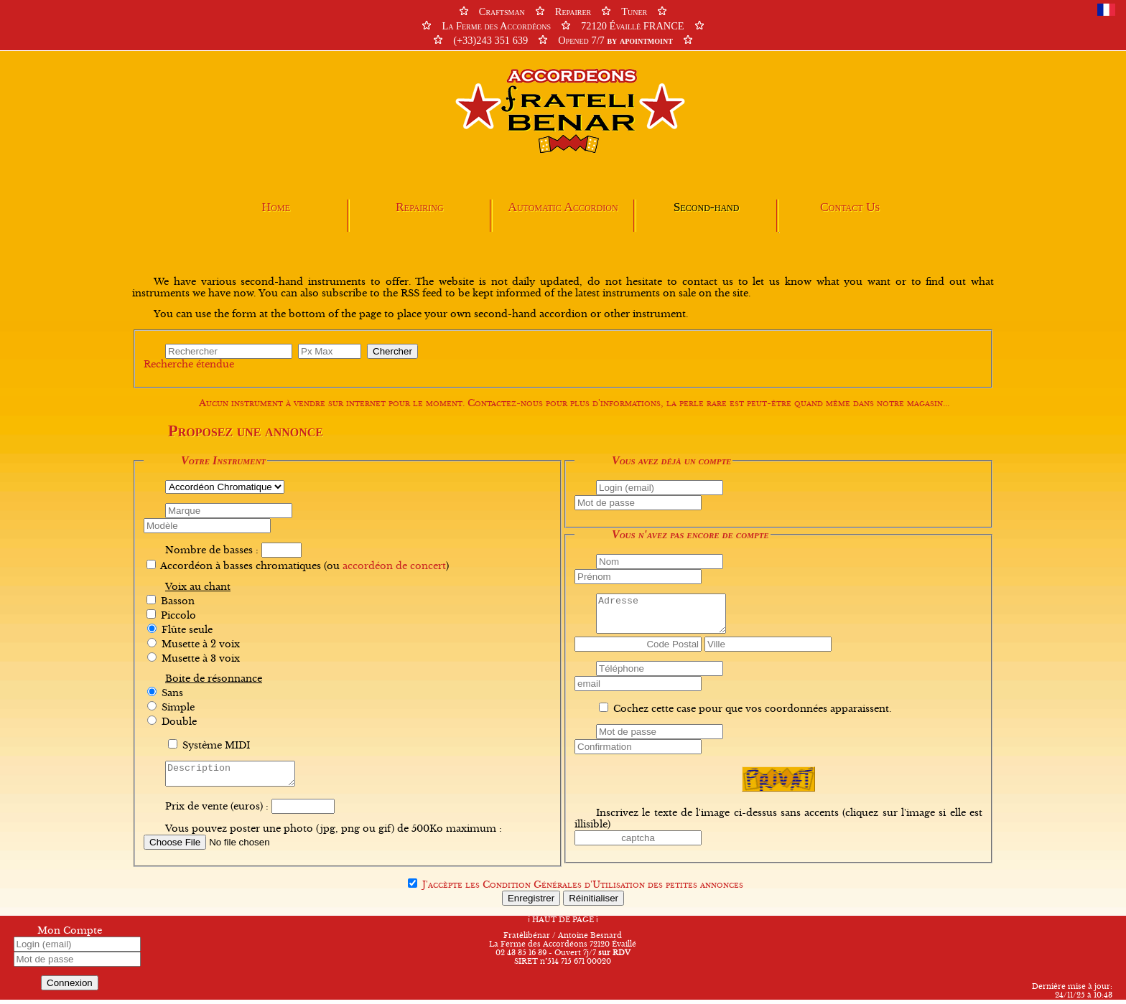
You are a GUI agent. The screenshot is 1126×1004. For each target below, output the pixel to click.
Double (179, 722)
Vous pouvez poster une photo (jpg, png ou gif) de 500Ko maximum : (333, 833)
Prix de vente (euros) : (217, 811)
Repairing (420, 207)
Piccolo (178, 615)
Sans (172, 693)
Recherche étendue (189, 364)
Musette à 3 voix (201, 659)
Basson (178, 601)
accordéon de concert (394, 566)
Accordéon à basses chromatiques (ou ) (304, 566)
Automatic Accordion (563, 207)
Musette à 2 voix (201, 644)
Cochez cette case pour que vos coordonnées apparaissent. (752, 709)
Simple (178, 707)
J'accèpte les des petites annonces (582, 889)
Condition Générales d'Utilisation (564, 889)
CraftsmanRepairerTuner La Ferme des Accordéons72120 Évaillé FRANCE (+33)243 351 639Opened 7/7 (562, 26)
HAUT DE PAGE (562, 924)
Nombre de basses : (212, 550)
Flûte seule (187, 630)
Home (276, 207)
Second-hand (707, 207)
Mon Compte (69, 935)
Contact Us (850, 207)
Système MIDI (216, 745)
